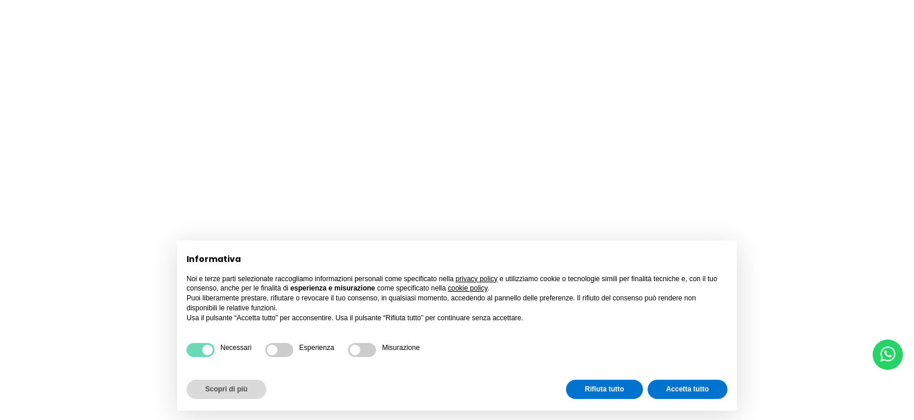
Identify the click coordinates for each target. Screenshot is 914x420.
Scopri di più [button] (226, 389)
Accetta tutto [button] (687, 389)
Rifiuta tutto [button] (604, 389)
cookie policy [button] (467, 288)
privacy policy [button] (477, 279)
